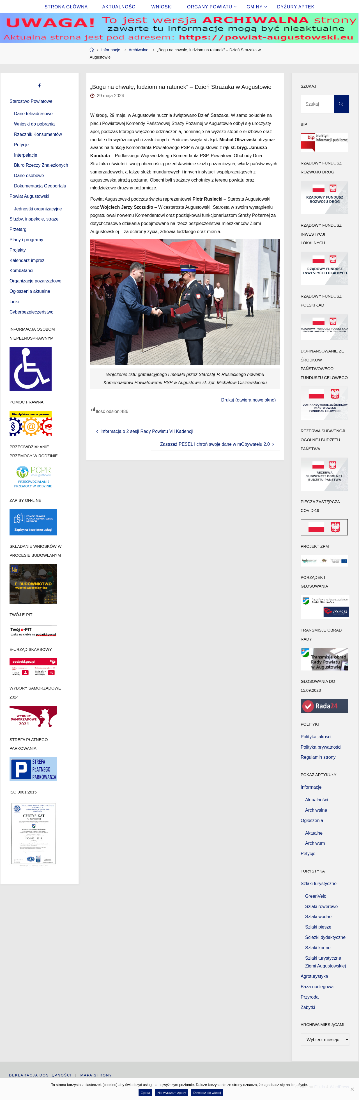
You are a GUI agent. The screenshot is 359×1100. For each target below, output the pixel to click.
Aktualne (314, 833)
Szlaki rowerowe (321, 906)
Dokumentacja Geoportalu (40, 186)
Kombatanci (21, 270)
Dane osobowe (29, 175)
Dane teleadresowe (33, 113)
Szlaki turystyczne (319, 883)
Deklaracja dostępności (40, 1075)
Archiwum (315, 843)
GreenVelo (315, 896)
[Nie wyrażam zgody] (352, 1089)
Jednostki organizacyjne (38, 208)
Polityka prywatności (321, 747)
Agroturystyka (314, 976)
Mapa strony (96, 1075)
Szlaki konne (318, 947)
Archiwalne (138, 50)
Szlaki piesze (318, 927)
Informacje (110, 50)
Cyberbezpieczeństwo (32, 312)
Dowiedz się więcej (207, 1092)
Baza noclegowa (317, 986)
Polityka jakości (316, 736)
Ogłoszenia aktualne (30, 291)
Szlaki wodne (318, 916)
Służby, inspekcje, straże (34, 219)
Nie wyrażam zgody (171, 1092)
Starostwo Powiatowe (31, 101)
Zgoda (145, 1092)
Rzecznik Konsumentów (38, 134)
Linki (14, 301)
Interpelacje (25, 155)
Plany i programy (26, 239)
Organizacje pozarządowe (35, 281)
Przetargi (18, 229)
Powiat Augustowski (29, 196)
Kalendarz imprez (27, 260)
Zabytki (308, 1007)
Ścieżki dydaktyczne (325, 937)
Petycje (21, 144)
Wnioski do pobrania (34, 124)
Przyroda (310, 997)
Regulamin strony (318, 757)
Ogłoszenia (312, 820)
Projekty (18, 250)
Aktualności (316, 799)
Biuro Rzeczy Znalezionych (41, 165)
